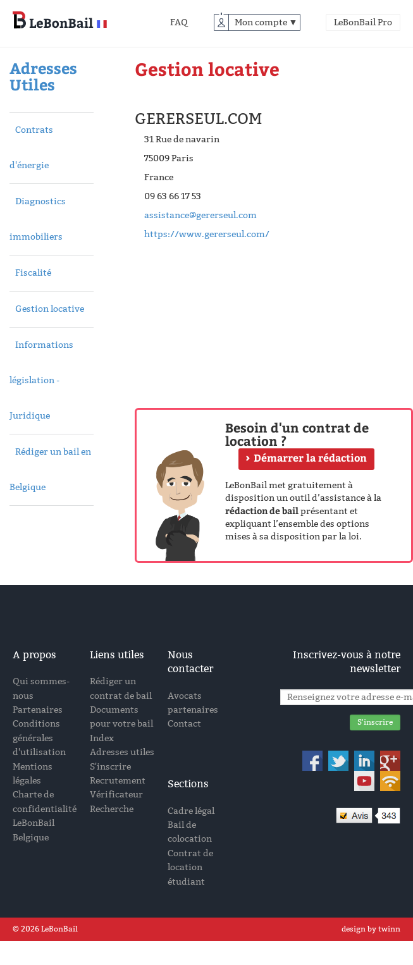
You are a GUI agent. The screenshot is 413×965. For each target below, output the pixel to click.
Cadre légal (191, 811)
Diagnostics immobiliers (37, 219)
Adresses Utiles (43, 76)
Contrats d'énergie (31, 148)
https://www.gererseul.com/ (206, 234)
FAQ (179, 22)
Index (102, 738)
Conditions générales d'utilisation (39, 738)
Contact (184, 723)
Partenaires (38, 709)
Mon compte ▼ (266, 22)
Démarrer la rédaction (310, 457)
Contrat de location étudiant (190, 867)
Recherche (111, 809)
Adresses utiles (122, 752)
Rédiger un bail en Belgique (50, 469)
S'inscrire (110, 766)
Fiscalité (33, 272)
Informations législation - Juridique (41, 380)
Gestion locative (49, 309)
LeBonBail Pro (363, 22)
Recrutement (117, 780)
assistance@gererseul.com (200, 215)
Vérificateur (116, 794)
